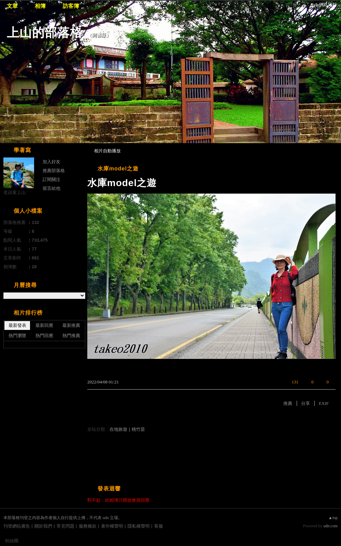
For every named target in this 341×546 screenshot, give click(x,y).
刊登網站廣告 (16, 526)
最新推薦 (71, 325)
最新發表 (17, 325)
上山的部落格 (45, 33)
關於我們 (43, 526)
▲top (333, 517)
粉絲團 (11, 540)
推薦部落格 (54, 170)
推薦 (287, 403)
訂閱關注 (51, 179)
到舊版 (99, 35)
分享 (305, 403)
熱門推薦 (71, 335)
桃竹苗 (138, 429)
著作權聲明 (112, 526)
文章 (12, 6)
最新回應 (44, 325)
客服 (158, 526)
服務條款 (88, 526)
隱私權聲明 (139, 526)
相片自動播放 (107, 150)
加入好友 (51, 161)
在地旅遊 (118, 429)
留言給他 (51, 188)
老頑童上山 (14, 192)
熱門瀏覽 (17, 335)
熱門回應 (44, 335)
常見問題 (65, 526)
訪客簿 (71, 6)
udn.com (330, 526)
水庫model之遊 (118, 168)
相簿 (40, 6)
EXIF (324, 403)
